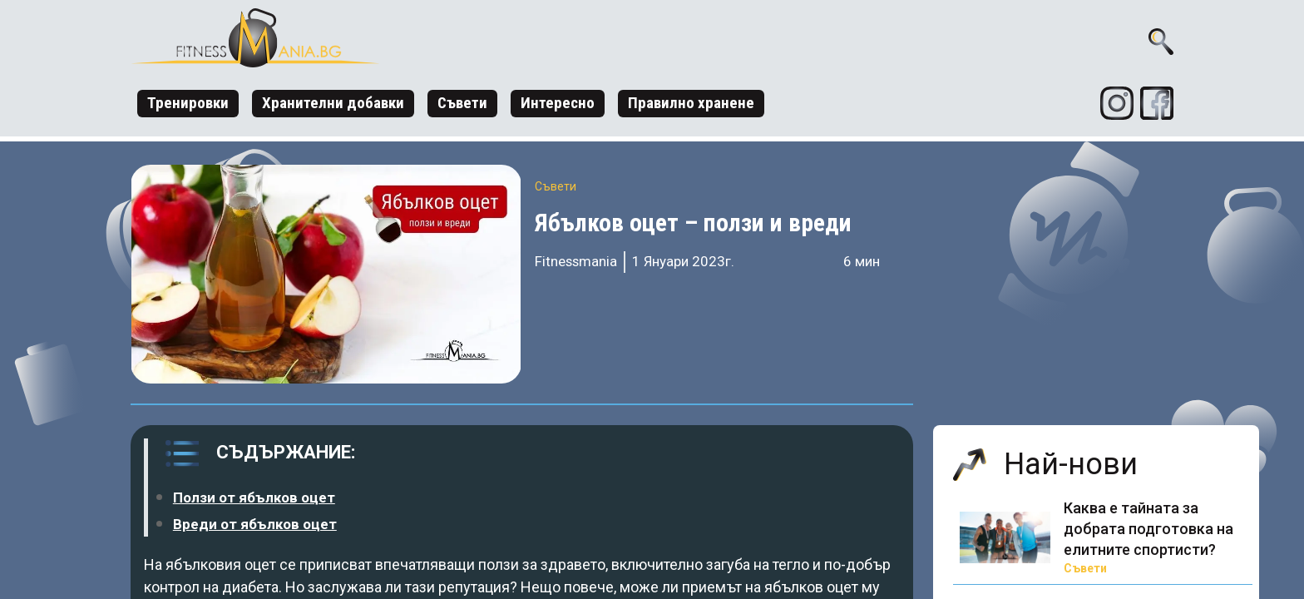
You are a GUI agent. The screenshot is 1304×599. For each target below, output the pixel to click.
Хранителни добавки (333, 102)
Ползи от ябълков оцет (254, 497)
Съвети (462, 102)
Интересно (558, 102)
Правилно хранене (691, 102)
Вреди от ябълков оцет (255, 524)
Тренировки (188, 102)
